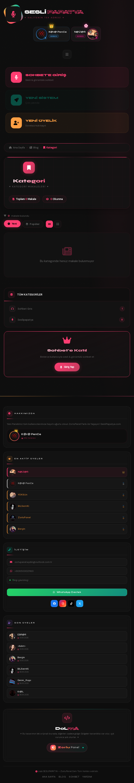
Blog (34, 147)
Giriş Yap (67, 367)
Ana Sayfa (17, 147)
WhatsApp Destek (67, 592)
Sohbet (74, 777)
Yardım (87, 777)
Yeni (12, 223)
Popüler (33, 224)
